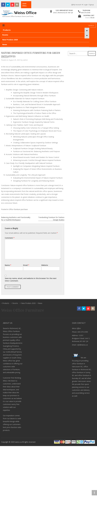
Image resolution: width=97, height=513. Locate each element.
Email (26, 265)
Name (8, 265)
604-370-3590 (85, 13)
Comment (9, 238)
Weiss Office (76, 328)
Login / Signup (88, 5)
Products (7, 30)
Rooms (5, 35)
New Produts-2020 (10, 40)
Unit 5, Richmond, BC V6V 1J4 (63, 13)
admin (25, 60)
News (4, 44)
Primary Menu (3, 25)
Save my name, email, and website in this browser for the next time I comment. (30, 279)
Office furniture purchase (18, 209)
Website (44, 265)
